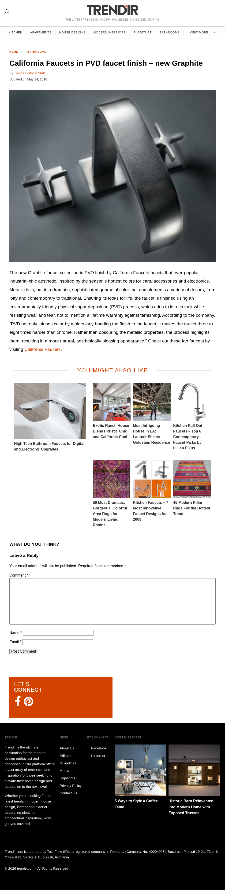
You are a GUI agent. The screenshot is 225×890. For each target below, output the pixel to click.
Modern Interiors (110, 32)
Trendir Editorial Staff (29, 73)
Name (15, 633)
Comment (18, 575)
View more (199, 32)
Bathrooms (170, 32)
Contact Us (68, 793)
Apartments (41, 32)
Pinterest (95, 756)
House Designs (72, 32)
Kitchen (15, 32)
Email (15, 642)
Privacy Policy (71, 786)
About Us (67, 748)
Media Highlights (67, 774)
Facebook (96, 748)
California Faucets (42, 349)
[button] (112, 176)
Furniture (143, 32)
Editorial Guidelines (68, 759)
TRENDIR (112, 10)
